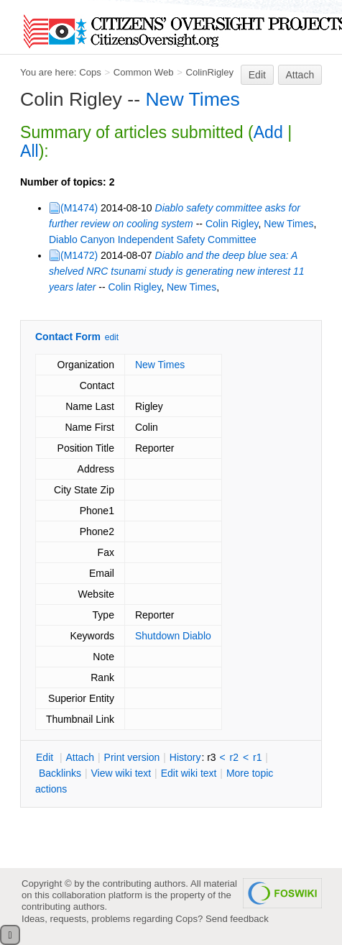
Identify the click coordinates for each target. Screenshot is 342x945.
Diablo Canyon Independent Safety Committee (152, 239)
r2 (234, 757)
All (29, 151)
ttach (79, 757)
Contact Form (68, 336)
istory (185, 757)
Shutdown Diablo (173, 636)
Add (268, 132)
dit (46, 757)
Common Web (144, 72)
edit (112, 337)
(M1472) (79, 255)
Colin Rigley (232, 223)
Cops (90, 72)
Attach (300, 75)
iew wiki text (121, 773)
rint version (132, 757)
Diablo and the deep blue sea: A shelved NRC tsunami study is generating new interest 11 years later (177, 271)
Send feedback (237, 918)
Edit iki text (189, 773)
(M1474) (79, 208)
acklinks (60, 773)
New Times (192, 99)
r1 (257, 757)
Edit (257, 75)
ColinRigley (209, 72)
